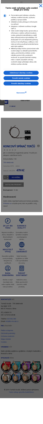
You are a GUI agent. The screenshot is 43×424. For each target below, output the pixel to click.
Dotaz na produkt (13, 184)
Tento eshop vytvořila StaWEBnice (21, 392)
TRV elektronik (8, 162)
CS (21, 2)
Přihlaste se (7, 203)
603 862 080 (11, 319)
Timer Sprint (25, 100)
